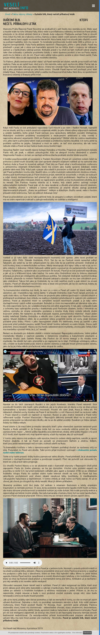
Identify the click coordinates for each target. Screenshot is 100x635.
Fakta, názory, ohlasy (22, 14)
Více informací (77, 633)
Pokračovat (87, 633)
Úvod (7, 14)
